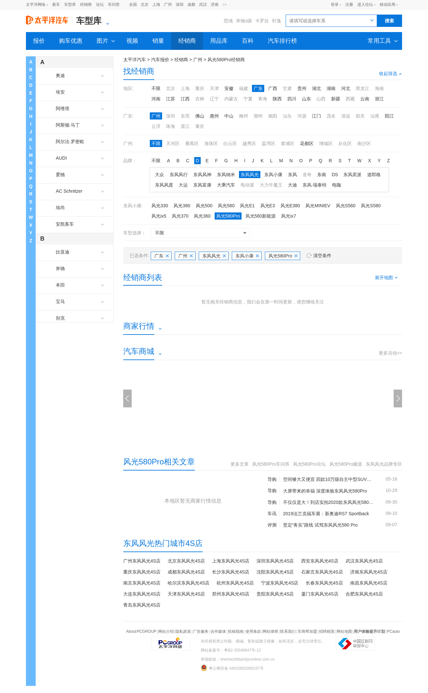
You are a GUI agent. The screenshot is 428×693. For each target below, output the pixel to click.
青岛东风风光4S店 (141, 605)
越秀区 (249, 143)
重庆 (199, 88)
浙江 (379, 98)
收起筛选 (390, 73)
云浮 (155, 126)
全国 (133, 4)
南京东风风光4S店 (141, 582)
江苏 (170, 98)
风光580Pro (228, 216)
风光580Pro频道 (345, 464)
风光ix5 (158, 216)
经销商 (86, 4)
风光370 (180, 216)
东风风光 (250, 174)
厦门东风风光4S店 (320, 593)
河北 (345, 88)
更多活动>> (390, 353)
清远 (345, 116)
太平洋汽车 (134, 59)
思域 (228, 20)
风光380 (181, 205)
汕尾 (374, 116)
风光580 (226, 205)
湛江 (185, 126)
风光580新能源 (260, 216)
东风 (292, 174)
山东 (306, 98)
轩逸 (276, 20)
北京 (145, 4)
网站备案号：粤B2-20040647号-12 (231, 650)
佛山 (199, 116)
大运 (183, 184)
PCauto (393, 631)
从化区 (345, 143)
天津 (214, 88)
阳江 (389, 116)
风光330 (159, 205)
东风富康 (202, 184)
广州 (168, 4)
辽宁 (214, 98)
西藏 (350, 98)
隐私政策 (183, 631)
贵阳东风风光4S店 (275, 593)
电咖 (336, 184)
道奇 (307, 174)
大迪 (292, 184)
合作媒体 (218, 631)
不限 (155, 88)
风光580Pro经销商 (226, 59)
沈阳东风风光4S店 (275, 571)
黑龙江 (362, 88)
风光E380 (290, 205)
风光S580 (371, 205)
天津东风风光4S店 (186, 593)
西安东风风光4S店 (320, 560)
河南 (155, 98)
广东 (258, 88)
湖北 (316, 88)
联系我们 (288, 631)
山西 (321, 98)
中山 (228, 116)
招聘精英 (327, 631)
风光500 (204, 205)
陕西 (277, 98)
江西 (185, 98)
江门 (316, 116)
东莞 (185, 116)
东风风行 (179, 174)
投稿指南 (236, 631)
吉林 (199, 98)
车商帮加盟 (307, 631)
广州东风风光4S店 (141, 560)
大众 (159, 174)
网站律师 (270, 631)
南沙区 (364, 143)
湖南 (331, 88)
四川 (291, 98)
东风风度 (164, 184)
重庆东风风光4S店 (141, 571)
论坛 (100, 4)
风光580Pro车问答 (271, 464)
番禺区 (192, 143)
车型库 (70, 4)
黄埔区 (287, 143)
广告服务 (200, 631)
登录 (335, 4)
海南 (379, 88)
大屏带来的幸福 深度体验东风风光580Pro (325, 491)
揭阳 (272, 116)
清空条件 (322, 255)
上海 (156, 4)
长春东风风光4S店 (324, 582)
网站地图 (344, 631)
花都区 (307, 143)
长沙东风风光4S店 (230, 571)
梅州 (243, 116)
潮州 (258, 116)
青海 (262, 98)
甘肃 (287, 88)
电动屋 (247, 184)
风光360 (202, 216)
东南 (321, 174)
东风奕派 (352, 174)
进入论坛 (365, 4)
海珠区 (211, 143)
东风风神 (202, 174)
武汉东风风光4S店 (364, 560)
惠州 (214, 116)
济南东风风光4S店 (368, 571)
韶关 (360, 116)
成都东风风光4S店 (186, 571)
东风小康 (273, 174)
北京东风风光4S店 (186, 560)
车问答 (114, 4)
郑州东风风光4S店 (230, 593)
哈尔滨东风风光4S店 (188, 582)
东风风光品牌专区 (384, 464)
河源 (301, 116)
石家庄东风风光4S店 (322, 571)
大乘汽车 (226, 184)
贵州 (301, 88)
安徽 (228, 88)
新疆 (335, 98)
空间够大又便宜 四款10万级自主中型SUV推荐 (329, 479)
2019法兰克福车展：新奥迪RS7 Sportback (326, 513)
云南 (364, 98)
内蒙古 (231, 98)
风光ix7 (288, 216)
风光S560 (346, 205)
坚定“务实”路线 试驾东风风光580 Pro (320, 525)
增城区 (326, 143)
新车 (56, 4)
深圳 (180, 4)
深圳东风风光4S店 (275, 560)
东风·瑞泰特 (315, 184)
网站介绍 (166, 631)
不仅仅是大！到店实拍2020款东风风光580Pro (329, 502)
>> (224, 4)
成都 (191, 4)
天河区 (173, 143)
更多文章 (240, 464)
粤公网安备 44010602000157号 (232, 668)
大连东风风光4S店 (141, 593)
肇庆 (199, 126)
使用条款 (253, 631)
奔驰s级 (244, 20)
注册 (349, 4)
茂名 (331, 116)
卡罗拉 (262, 20)
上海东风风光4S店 (230, 560)
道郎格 (374, 174)
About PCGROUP (141, 631)
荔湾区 (268, 143)
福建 (243, 88)
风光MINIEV (317, 205)
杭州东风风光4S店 (235, 582)
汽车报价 (160, 59)
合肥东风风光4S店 (364, 593)
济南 (215, 4)
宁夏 (248, 98)
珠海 (170, 126)
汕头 (287, 116)
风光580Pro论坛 (309, 464)
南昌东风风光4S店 (368, 582)
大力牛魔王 (271, 184)
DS (335, 174)
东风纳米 (226, 174)
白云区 (230, 143)
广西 (272, 88)
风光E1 (247, 205)
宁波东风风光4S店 (279, 582)
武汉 (203, 4)
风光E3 (267, 205)
